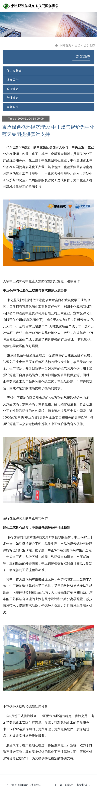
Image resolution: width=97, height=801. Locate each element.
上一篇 (26, 784)
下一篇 (74, 784)
